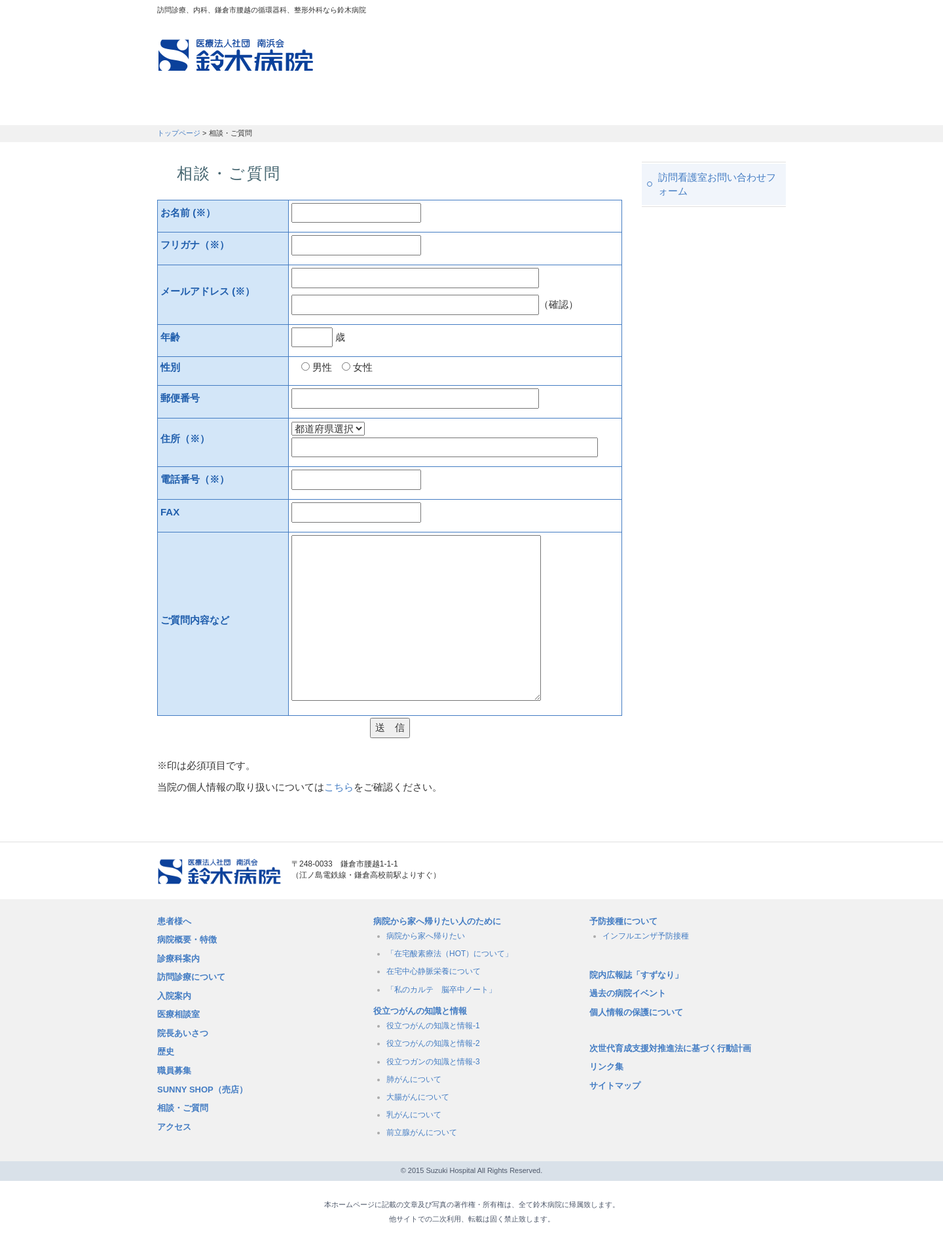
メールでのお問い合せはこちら (710, 872)
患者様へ (174, 921)
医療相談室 (178, 1014)
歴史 (165, 1051)
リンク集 (606, 1067)
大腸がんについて (417, 1097)
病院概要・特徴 (580, 108)
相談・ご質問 (182, 1108)
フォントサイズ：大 (770, 12)
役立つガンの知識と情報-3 (433, 1061)
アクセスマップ (609, 13)
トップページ (178, 133)
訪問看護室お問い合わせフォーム (717, 184)
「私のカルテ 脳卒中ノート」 (441, 989)
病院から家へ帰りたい (425, 936)
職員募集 (672, 108)
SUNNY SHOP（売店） (202, 1089)
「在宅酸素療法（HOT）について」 (449, 953)
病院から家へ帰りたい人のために (437, 921)
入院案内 (174, 996)
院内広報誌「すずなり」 (636, 975)
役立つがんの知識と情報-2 (433, 1043)
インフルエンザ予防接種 (645, 936)
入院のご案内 (480, 108)
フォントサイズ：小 (732, 12)
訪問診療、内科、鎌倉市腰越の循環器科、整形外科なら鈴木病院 (235, 55)
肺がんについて (413, 1079)
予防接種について (623, 921)
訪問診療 (276, 108)
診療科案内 (178, 958)
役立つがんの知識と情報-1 (433, 1025)
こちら (339, 786)
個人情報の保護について (636, 1012)
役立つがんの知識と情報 (420, 1011)
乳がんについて (413, 1114)
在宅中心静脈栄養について (433, 971)
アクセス (174, 1127)
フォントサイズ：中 (751, 12)
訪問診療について (191, 977)
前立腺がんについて (421, 1132)
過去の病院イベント (627, 993)
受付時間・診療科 (374, 108)
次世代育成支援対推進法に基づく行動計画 (670, 1048)
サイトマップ (614, 1086)
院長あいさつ (182, 1033)
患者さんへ (196, 108)
